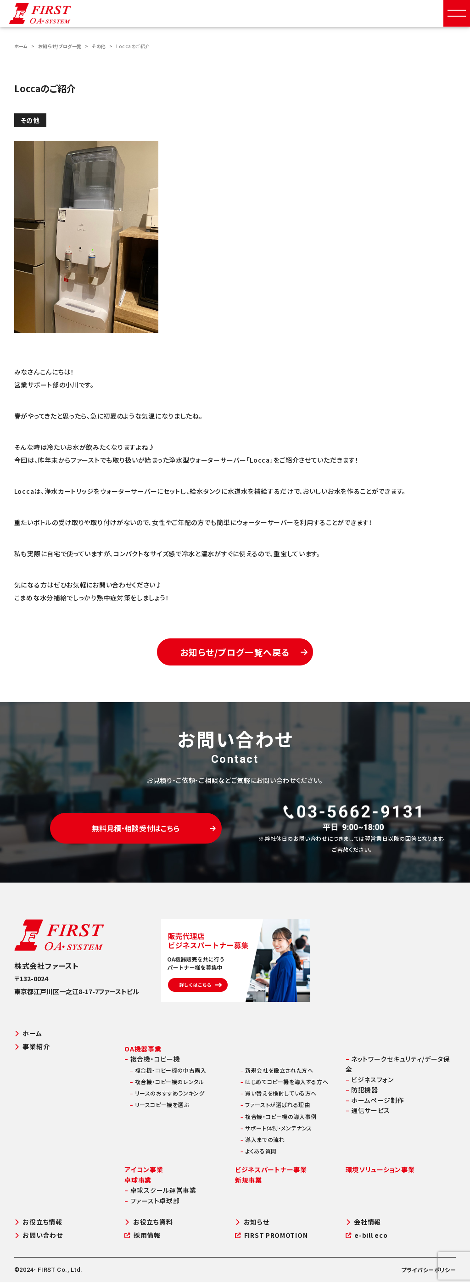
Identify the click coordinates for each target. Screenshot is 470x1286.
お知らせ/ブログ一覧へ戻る (245, 654)
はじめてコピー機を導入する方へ (284, 1085)
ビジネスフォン (370, 1083)
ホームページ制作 (375, 1103)
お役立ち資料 (148, 1225)
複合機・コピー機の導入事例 (279, 1120)
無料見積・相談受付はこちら (149, 833)
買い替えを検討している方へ (279, 1097)
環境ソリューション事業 (380, 1173)
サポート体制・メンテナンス (276, 1131)
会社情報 (363, 1225)
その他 (99, 46)
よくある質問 (259, 1154)
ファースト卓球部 (151, 1203)
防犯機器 (362, 1093)
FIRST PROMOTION (271, 1239)
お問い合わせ (38, 1239)
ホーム (21, 46)
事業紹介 (32, 1049)
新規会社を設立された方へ (277, 1074)
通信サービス (368, 1113)
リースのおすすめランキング (167, 1097)
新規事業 (248, 1183)
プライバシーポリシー (428, 1273)
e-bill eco (367, 1239)
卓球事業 (137, 1183)
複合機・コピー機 (152, 1062)
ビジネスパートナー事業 (271, 1173)
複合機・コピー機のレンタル (167, 1085)
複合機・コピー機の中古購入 (168, 1074)
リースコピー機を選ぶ (159, 1108)
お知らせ (252, 1225)
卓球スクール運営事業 (160, 1193)
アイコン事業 (143, 1173)
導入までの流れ (263, 1143)
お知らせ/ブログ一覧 (60, 46)
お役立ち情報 (38, 1225)
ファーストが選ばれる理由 (275, 1108)
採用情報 (142, 1239)
